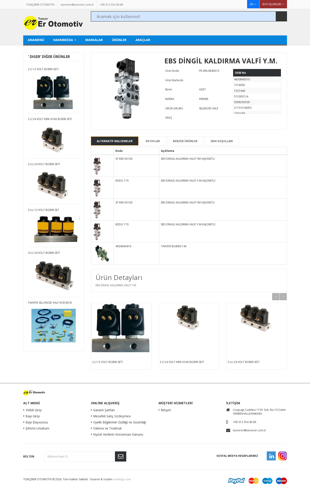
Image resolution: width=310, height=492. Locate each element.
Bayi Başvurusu (36, 422)
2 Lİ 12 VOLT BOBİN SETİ (107, 362)
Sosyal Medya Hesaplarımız (237, 456)
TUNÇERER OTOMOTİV (40, 5)
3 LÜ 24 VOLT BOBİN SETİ (243, 362)
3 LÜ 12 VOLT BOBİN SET (43, 210)
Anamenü (36, 40)
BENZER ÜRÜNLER (185, 141)
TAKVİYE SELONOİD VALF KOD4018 (50, 303)
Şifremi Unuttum (37, 428)
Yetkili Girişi (33, 410)
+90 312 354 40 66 (111, 5)
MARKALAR (94, 40)
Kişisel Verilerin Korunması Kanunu (118, 434)
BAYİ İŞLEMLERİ (271, 4)
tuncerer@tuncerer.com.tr (77, 5)
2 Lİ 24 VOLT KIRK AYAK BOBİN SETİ (182, 362)
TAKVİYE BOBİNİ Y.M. (174, 246)
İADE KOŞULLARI (222, 141)
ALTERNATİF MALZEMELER (115, 141)
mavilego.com (122, 479)
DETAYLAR (153, 141)
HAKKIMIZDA (63, 40)
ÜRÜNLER (119, 40)
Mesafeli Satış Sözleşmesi (112, 416)
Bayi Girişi (32, 416)
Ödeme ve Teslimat (107, 428)
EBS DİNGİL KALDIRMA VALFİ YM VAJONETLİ (188, 159)
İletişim (166, 410)
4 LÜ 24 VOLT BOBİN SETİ (44, 253)
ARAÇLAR (142, 40)
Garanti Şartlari (104, 410)
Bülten (28, 456)
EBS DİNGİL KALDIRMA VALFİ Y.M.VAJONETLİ (188, 180)
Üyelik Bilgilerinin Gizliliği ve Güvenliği (119, 422)
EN (251, 4)
